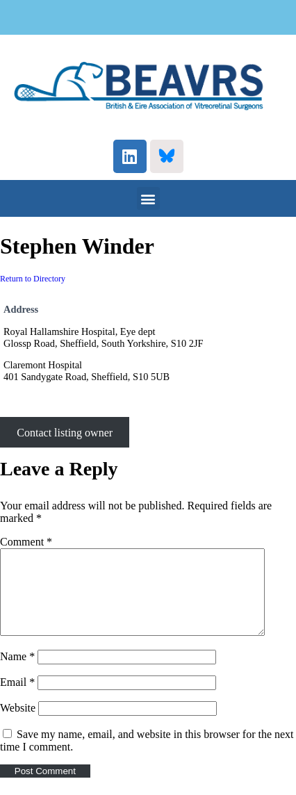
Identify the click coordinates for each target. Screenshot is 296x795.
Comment (26, 542)
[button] (148, 198)
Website (17, 724)
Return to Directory (32, 279)
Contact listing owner (65, 432)
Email (17, 699)
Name (17, 673)
